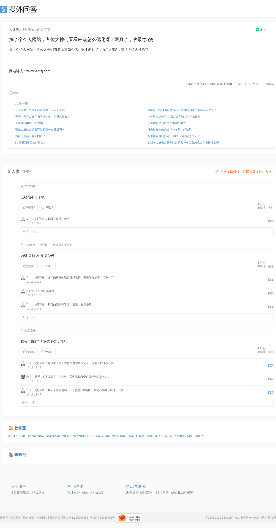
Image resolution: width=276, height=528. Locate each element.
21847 (13, 436)
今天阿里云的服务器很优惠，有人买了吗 (40, 110)
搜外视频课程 (20, 493)
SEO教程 (97, 493)
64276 (111, 436)
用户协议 (28, 517)
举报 (14, 93)
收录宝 (20, 428)
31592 (160, 436)
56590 (82, 436)
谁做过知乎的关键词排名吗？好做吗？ (171, 129)
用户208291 (28, 330)
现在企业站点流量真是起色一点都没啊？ (40, 129)
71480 (189, 436)
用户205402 (28, 186)
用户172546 (28, 244)
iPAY (29, 376)
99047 (131, 436)
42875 (72, 436)
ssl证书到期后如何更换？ (30, 142)
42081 (170, 436)
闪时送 (30, 291)
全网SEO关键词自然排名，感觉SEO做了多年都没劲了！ (182, 110)
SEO (19, 9)
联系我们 (15, 517)
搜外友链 (73, 493)
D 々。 (30, 218)
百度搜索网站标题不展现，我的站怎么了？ (174, 136)
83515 (52, 436)
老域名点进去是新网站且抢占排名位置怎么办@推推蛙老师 (183, 142)
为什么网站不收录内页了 (30, 136)
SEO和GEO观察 (182, 493)
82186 (121, 436)
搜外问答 (28, 30)
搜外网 (14, 30)
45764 (33, 436)
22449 (150, 436)
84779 (101, 436)
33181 (23, 436)
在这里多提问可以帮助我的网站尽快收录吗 (174, 116)
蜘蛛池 (20, 455)
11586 (140, 436)
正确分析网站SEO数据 (29, 123)
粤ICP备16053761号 (102, 517)
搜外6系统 (161, 493)
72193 (91, 436)
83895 (198, 436)
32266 (62, 436)
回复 (271, 221)
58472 (42, 436)
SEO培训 (38, 493)
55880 (180, 436)
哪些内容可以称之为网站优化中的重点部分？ (42, 116)
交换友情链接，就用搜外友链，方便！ (245, 172)
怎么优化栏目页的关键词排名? (166, 123)
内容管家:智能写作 (139, 493)
